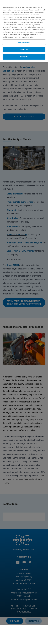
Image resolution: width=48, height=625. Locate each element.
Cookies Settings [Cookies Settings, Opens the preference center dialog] (24, 42)
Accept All (24, 57)
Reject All (24, 49)
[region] (24, 31)
